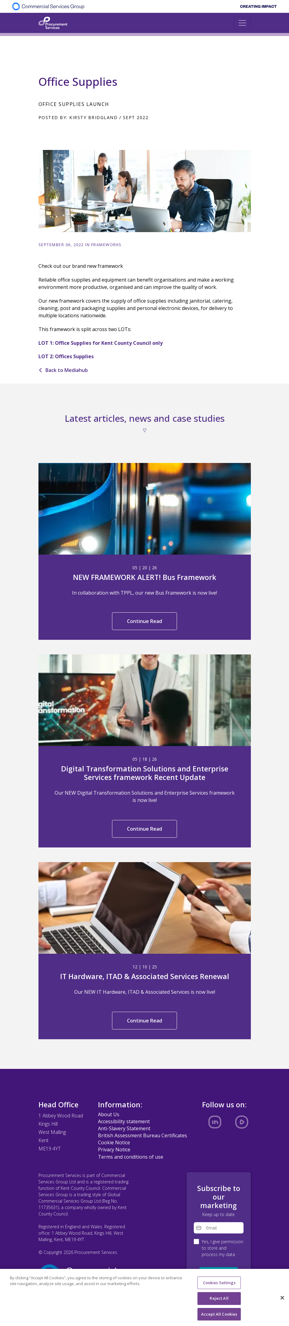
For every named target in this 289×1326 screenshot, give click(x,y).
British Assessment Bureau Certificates (142, 1135)
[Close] (282, 1300)
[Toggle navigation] (242, 23)
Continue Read (144, 621)
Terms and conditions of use (130, 1156)
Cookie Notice (114, 1142)
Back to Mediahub (63, 370)
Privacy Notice (114, 1149)
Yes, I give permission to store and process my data (222, 1248)
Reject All (219, 1301)
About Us (108, 1114)
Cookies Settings (219, 1285)
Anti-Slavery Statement (124, 1128)
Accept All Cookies (219, 1317)
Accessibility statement (124, 1121)
